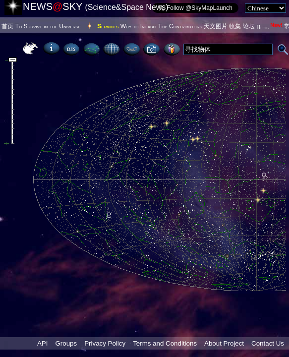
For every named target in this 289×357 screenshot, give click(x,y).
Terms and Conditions (165, 343)
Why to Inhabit (138, 26)
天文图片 (216, 26)
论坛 (249, 26)
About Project (224, 343)
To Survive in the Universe (48, 26)
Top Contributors (180, 26)
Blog (269, 27)
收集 (235, 26)
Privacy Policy (104, 343)
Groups (66, 343)
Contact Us (267, 343)
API (42, 343)
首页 (7, 26)
